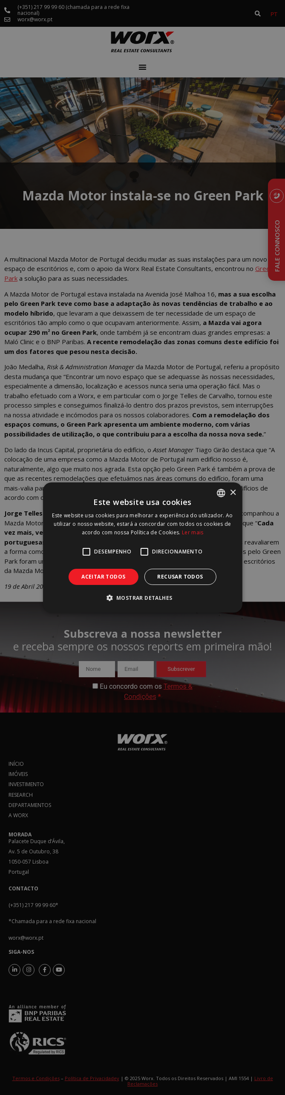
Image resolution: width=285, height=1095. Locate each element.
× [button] (233, 492)
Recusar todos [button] (180, 576)
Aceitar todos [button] (103, 576)
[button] (143, 597)
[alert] (142, 547)
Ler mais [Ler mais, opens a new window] (192, 532)
